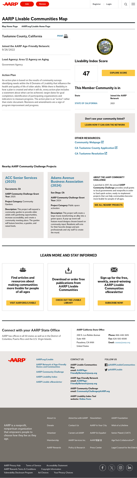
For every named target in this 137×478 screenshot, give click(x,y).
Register (97, 4)
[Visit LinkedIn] (129, 467)
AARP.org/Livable (44, 359)
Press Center (96, 447)
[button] (133, 4)
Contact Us (73, 425)
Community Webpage (87, 142)
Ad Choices (43, 472)
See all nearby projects (109, 205)
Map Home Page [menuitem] (10, 26)
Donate (50, 425)
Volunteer (51, 432)
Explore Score (118, 73)
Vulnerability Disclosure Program (18, 472)
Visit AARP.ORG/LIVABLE (23, 303)
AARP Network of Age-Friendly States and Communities (51, 366)
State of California (86, 103)
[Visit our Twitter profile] (111, 467)
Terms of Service (33, 465)
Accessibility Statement (57, 465)
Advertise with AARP (78, 418)
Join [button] (27, 4)
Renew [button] (42, 4)
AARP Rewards (54, 447)
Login (109, 4)
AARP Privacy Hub (12, 465)
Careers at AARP (76, 432)
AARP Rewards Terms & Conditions (20, 469)
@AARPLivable (115, 369)
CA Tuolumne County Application (94, 148)
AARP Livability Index (46, 377)
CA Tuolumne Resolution (89, 153)
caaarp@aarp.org (122, 342)
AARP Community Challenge (50, 372)
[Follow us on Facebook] (102, 467)
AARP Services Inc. (77, 440)
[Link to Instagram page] (120, 467)
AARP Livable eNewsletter (49, 382)
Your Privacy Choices (63, 472)
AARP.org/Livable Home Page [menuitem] (36, 26)
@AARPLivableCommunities (121, 365)
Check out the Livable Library (68, 301)
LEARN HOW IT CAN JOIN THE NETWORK (105, 125)
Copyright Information (51, 469)
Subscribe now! (114, 303)
